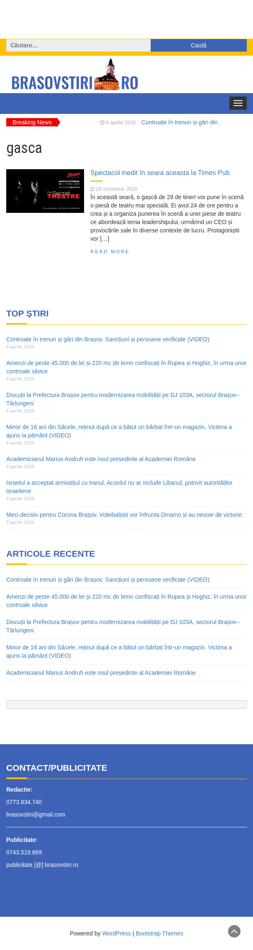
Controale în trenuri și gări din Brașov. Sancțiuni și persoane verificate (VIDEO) (107, 339)
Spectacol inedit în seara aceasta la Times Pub (160, 172)
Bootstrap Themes (159, 933)
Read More (110, 251)
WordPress (116, 933)
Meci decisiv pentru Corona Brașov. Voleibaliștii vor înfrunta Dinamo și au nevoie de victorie (124, 514)
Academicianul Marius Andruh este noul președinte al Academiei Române (101, 459)
